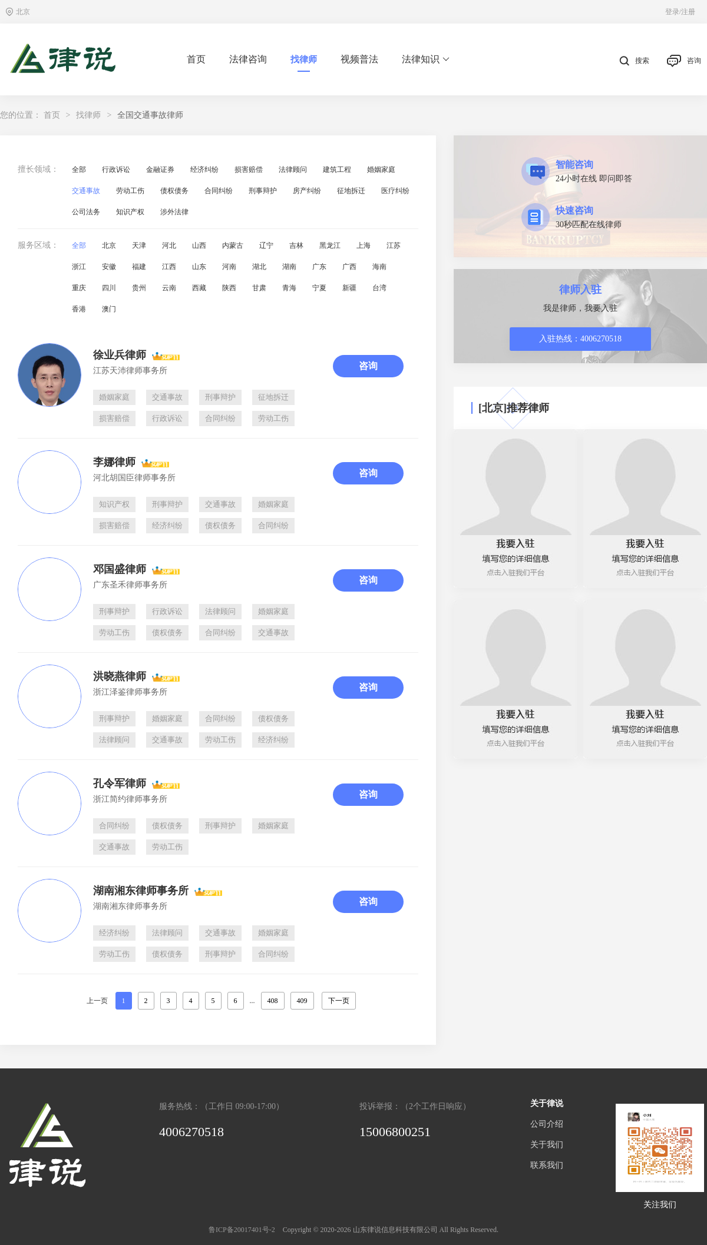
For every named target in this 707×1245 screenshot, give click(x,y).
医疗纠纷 (395, 191)
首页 (196, 59)
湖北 (259, 267)
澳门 (109, 309)
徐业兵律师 (119, 355)
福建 (139, 267)
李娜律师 (114, 462)
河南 (229, 267)
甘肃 (259, 288)
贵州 (139, 288)
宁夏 (319, 288)
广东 (319, 267)
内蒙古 (232, 245)
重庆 (79, 288)
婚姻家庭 (381, 169)
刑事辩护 (263, 191)
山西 (199, 245)
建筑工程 (337, 169)
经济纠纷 (204, 169)
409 (302, 1001)
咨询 (684, 61)
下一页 (338, 1001)
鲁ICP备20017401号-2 (242, 1230)
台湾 (379, 288)
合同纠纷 (218, 191)
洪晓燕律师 (119, 676)
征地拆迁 (351, 191)
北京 (109, 245)
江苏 (393, 245)
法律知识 (426, 59)
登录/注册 (680, 12)
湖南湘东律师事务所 (141, 891)
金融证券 (160, 169)
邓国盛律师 (119, 569)
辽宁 (266, 245)
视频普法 (359, 59)
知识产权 (130, 212)
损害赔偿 (248, 169)
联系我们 (546, 1165)
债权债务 (174, 191)
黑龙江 (330, 245)
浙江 (79, 267)
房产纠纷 (307, 191)
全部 (79, 169)
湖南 (289, 267)
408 (272, 1001)
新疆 (349, 288)
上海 (363, 245)
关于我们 (546, 1144)
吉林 (296, 245)
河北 (169, 245)
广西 (349, 267)
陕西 (229, 288)
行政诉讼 (116, 169)
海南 (379, 267)
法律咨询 (248, 59)
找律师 (303, 59)
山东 (199, 267)
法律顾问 (293, 169)
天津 (139, 245)
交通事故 (86, 191)
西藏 (199, 288)
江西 (169, 267)
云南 (169, 288)
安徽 (109, 267)
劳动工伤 (130, 191)
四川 (109, 288)
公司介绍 (546, 1124)
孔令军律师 (119, 783)
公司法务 (86, 212)
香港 (79, 309)
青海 (289, 288)
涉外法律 (174, 212)
